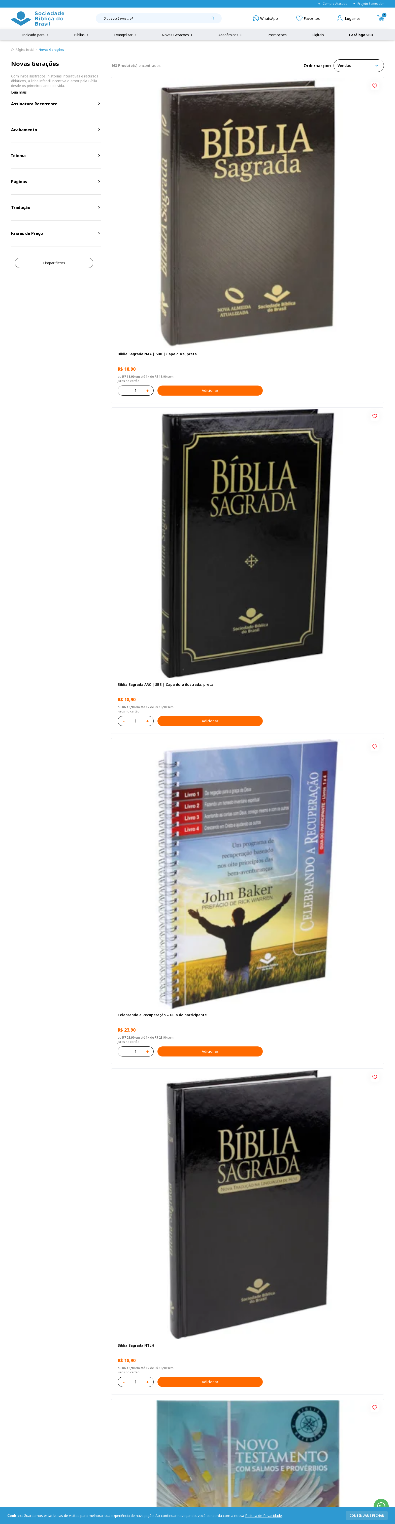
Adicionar (175, 207)
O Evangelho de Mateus (137, 901)
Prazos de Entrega (79, 1433)
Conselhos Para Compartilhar (235, 1193)
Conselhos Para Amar (320, 1193)
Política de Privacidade (263, 1515)
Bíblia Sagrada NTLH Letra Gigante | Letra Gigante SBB (339, 904)
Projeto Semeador (368, 4)
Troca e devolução (79, 1424)
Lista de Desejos (156, 1424)
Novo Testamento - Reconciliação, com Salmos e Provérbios (244, 319)
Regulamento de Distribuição (88, 1415)
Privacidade (73, 1405)
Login (146, 1405)
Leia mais (19, 92)
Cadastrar (306, 1364)
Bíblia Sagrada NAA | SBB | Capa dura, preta (150, 173)
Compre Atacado (332, 4)
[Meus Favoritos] (308, 18)
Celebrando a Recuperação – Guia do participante (334, 173)
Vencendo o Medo (225, 755)
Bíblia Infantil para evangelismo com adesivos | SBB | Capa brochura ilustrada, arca (246, 612)
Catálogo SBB (361, 34)
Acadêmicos (230, 34)
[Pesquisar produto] (214, 20)
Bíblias (81, 34)
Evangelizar (125, 34)
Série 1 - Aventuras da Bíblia (326, 755)
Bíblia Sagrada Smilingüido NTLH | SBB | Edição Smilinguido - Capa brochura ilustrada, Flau (337, 1050)
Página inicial (25, 50)
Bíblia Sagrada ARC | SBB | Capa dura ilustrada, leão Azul (242, 1050)
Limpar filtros (54, 263)
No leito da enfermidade (138, 755)
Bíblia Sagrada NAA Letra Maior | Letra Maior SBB (244, 904)
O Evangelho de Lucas (320, 463)
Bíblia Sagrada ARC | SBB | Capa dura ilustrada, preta (242, 173)
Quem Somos (22, 1405)
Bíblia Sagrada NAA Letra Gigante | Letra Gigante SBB (246, 466)
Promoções (277, 34)
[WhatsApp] (265, 18)
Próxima (281, 1265)
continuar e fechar (366, 1515)
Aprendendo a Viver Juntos (140, 609)
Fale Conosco (210, 1405)
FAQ (14, 1415)
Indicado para (35, 34)
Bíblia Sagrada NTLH (134, 317)
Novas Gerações (177, 34)
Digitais (318, 34)
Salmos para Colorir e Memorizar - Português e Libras (147, 1196)
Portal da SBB (22, 1424)
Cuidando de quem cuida (323, 609)
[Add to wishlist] (191, 85)
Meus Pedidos (153, 1415)
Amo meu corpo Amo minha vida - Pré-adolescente (150, 466)
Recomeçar (311, 317)
